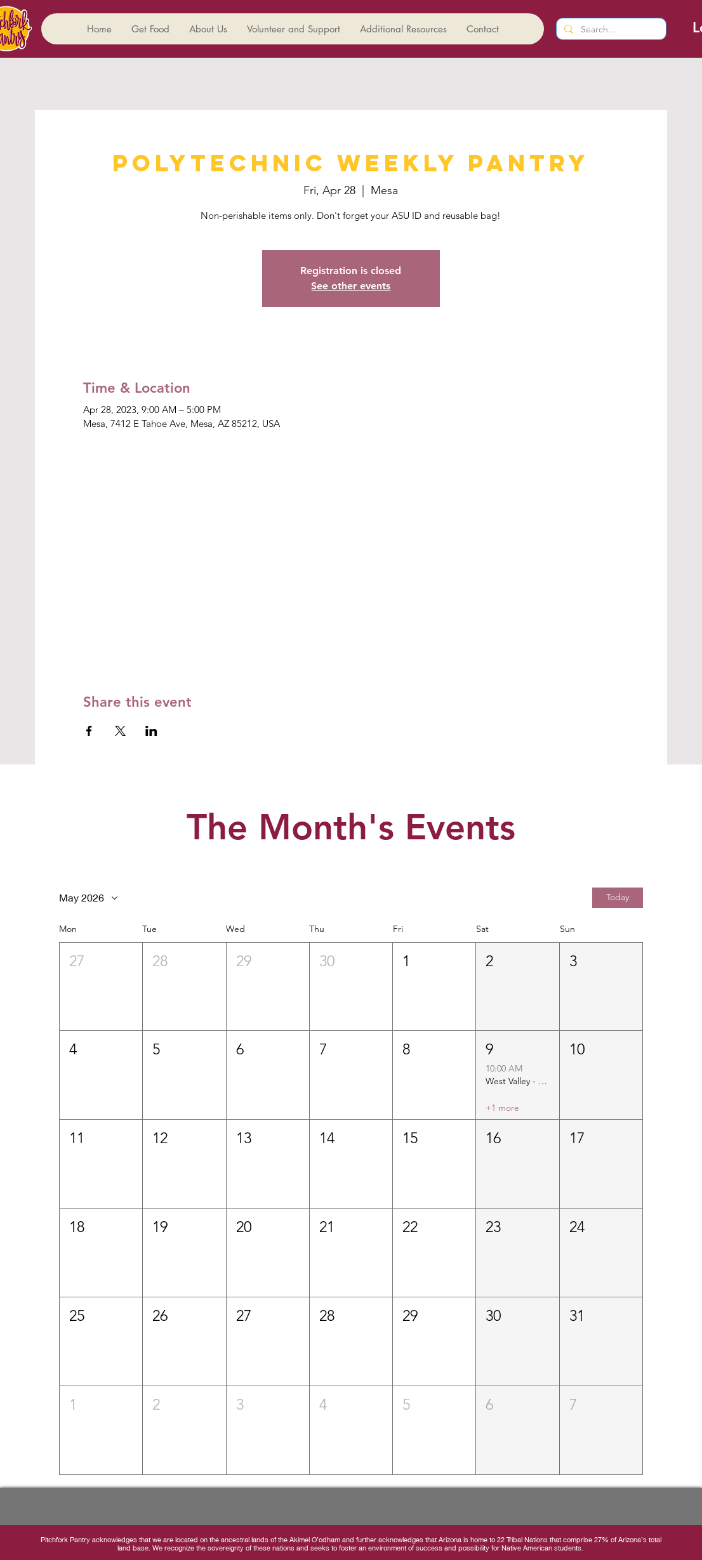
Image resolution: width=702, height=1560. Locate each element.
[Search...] (610, 29)
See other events (350, 286)
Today (617, 897)
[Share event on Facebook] (89, 731)
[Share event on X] (120, 731)
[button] (101, 987)
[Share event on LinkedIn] (151, 731)
